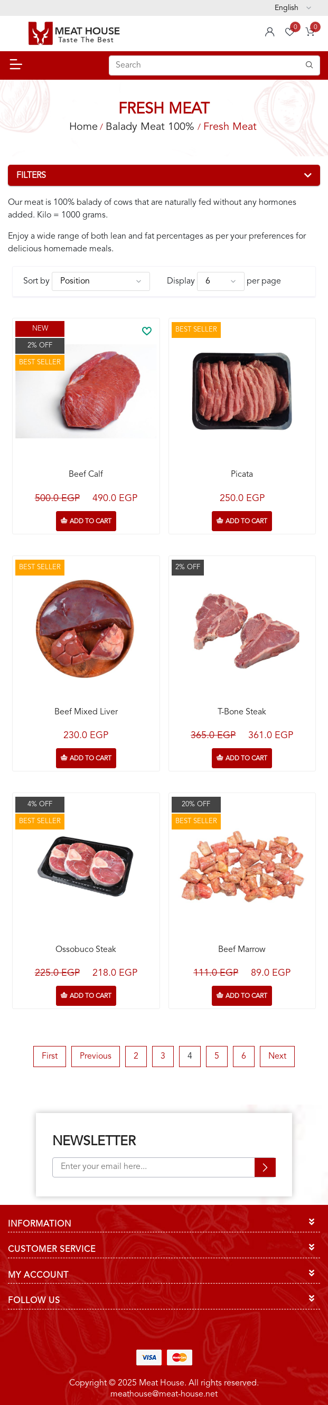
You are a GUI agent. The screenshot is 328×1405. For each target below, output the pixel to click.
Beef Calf (86, 474)
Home (83, 127)
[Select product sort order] (101, 281)
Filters (31, 176)
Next (277, 1056)
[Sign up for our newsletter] (164, 1167)
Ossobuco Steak (85, 950)
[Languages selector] (293, 8)
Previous (95, 1056)
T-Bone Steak (242, 712)
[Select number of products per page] (221, 281)
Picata (242, 474)
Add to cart (90, 521)
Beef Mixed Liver (86, 712)
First (50, 1056)
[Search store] (214, 65)
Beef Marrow (242, 950)
